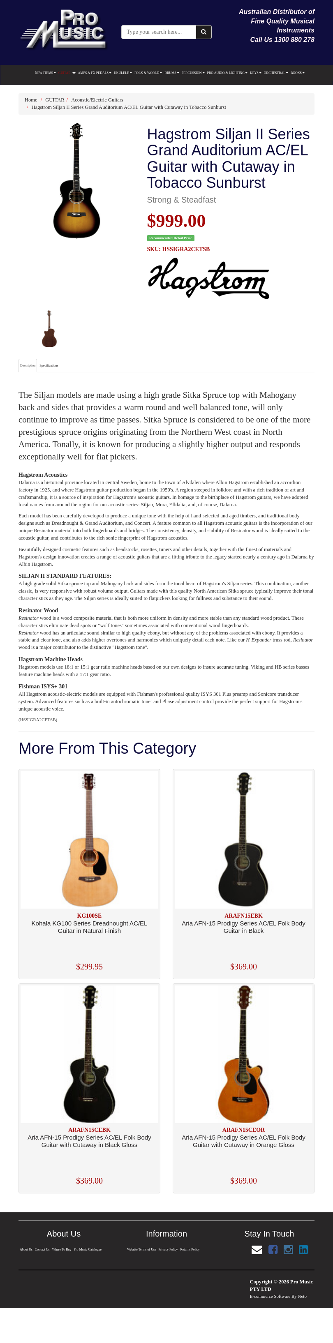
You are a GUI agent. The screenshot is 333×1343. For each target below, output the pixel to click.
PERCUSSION (193, 73)
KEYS (255, 73)
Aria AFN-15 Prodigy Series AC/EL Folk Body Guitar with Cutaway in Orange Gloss (243, 1141)
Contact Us (42, 1249)
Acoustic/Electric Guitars (97, 100)
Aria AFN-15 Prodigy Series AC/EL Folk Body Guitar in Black (243, 927)
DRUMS (171, 73)
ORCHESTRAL (276, 73)
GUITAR (67, 73)
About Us (25, 1249)
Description (27, 365)
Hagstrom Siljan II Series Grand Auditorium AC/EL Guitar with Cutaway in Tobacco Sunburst (129, 107)
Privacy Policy (168, 1249)
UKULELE (123, 73)
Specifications (48, 365)
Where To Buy (62, 1249)
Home (31, 100)
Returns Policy (190, 1249)
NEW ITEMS (45, 73)
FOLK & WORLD (148, 73)
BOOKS (298, 73)
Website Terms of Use (141, 1249)
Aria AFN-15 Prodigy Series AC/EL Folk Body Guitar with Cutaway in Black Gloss (89, 1141)
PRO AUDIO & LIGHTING (227, 73)
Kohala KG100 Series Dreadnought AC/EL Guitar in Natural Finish (90, 927)
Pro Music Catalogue (88, 1249)
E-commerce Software (270, 1296)
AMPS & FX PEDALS (94, 73)
